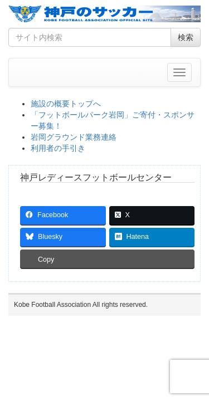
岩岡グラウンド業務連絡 (73, 137)
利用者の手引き (58, 148)
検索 (185, 37)
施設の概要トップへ (66, 103)
